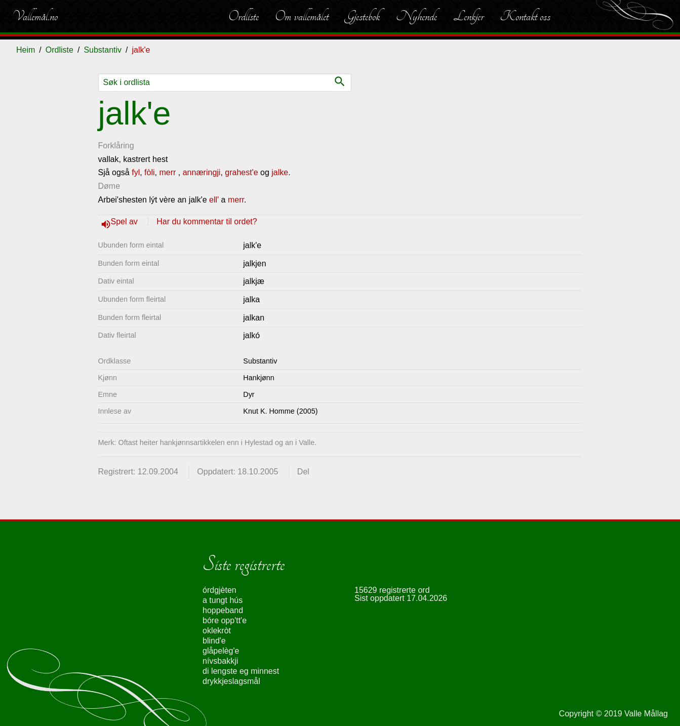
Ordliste (243, 16)
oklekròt (217, 630)
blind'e (214, 640)
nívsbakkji (220, 661)
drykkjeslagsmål (231, 681)
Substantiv (103, 50)
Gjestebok (362, 16)
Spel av (125, 221)
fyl (136, 172)
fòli (149, 172)
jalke (279, 172)
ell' (214, 199)
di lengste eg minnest (241, 671)
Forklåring (116, 145)
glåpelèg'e (221, 651)
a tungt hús (223, 600)
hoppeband (223, 610)
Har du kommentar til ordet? (206, 221)
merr (167, 172)
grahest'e (241, 172)
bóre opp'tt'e (225, 620)
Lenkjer (468, 16)
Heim (25, 50)
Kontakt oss (525, 16)
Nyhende (416, 16)
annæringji (202, 172)
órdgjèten (219, 590)
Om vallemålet (302, 16)
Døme (109, 186)
